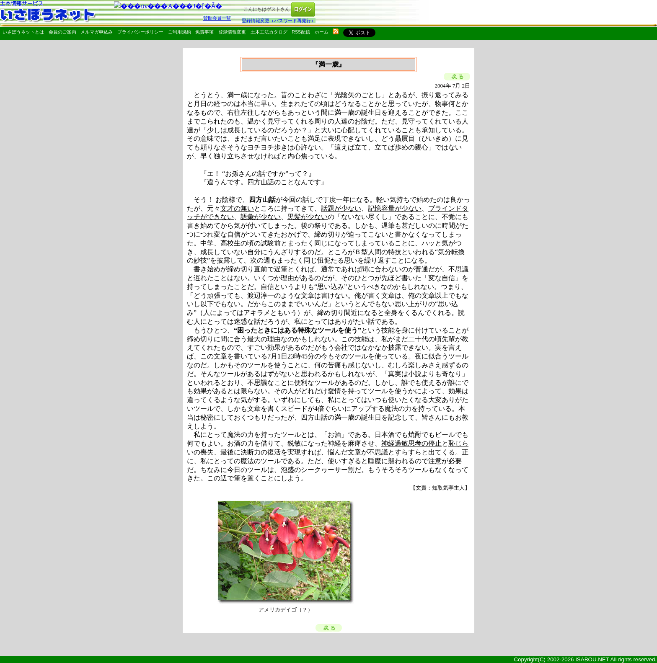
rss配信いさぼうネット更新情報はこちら (336, 31)
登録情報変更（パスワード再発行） (279, 20)
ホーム (321, 31)
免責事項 (204, 31)
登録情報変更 (232, 31)
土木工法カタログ (269, 31)
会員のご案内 (62, 31)
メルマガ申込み (96, 31)
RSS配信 (301, 31)
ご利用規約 (179, 31)
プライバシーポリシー (140, 31)
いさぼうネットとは (23, 31)
